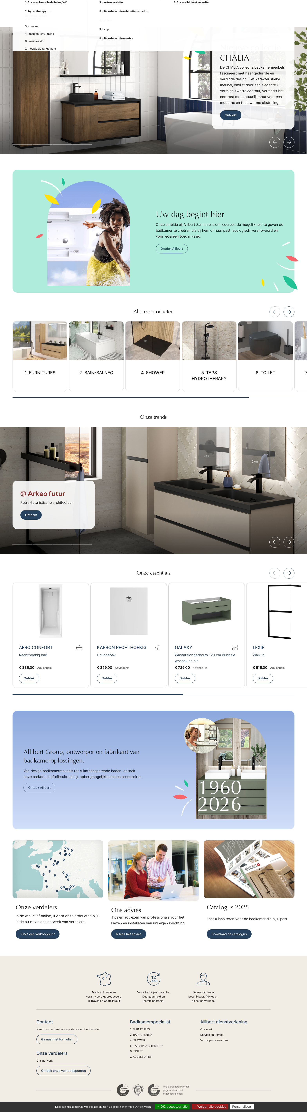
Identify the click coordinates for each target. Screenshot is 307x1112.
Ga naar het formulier (57, 1039)
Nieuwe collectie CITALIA (250, 53)
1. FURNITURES (77, 18)
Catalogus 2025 (228, 907)
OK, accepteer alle (172, 1106)
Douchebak (106, 655)
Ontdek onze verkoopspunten (63, 1071)
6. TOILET (200, 18)
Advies (256, 18)
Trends (272, 18)
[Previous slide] (274, 142)
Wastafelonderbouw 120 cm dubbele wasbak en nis (205, 658)
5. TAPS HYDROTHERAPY (168, 18)
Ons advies (126, 910)
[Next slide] (289, 142)
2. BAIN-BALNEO (106, 18)
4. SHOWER (134, 18)
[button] (22, 144)
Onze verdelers (36, 907)
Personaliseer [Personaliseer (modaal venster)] (242, 1106)
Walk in (259, 655)
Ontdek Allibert (172, 249)
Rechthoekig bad (33, 655)
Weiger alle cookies (210, 1106)
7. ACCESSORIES (226, 18)
